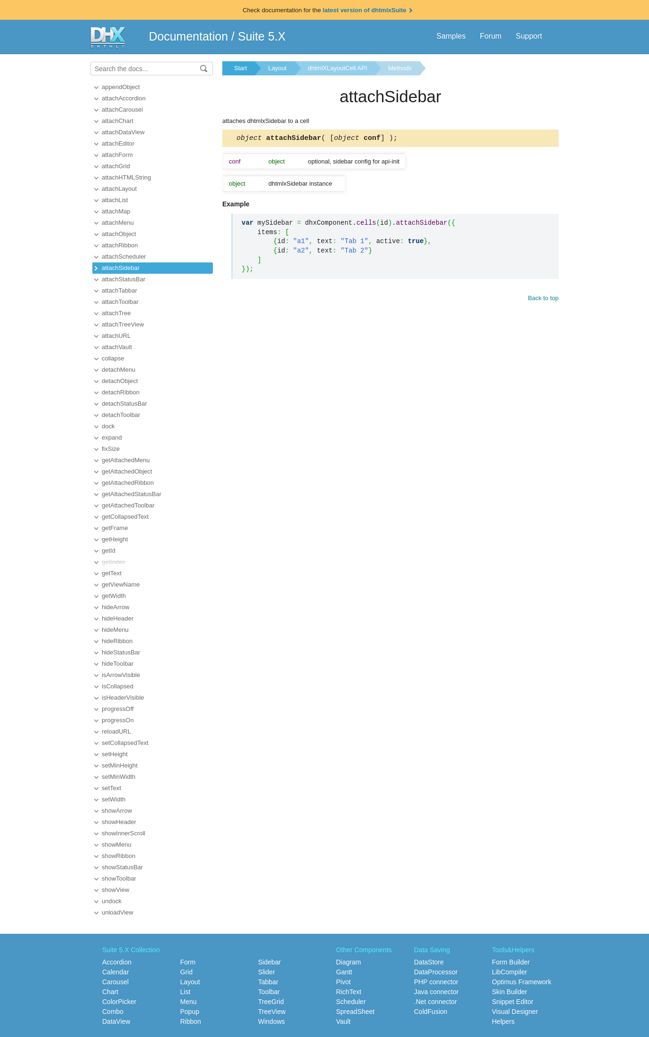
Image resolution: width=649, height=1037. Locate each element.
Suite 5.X (261, 36)
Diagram (348, 962)
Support (529, 36)
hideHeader (117, 618)
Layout (277, 68)
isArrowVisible (121, 674)
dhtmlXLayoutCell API (337, 68)
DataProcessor (436, 972)
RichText (349, 992)
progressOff (118, 708)
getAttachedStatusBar (131, 494)
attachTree (116, 313)
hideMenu (115, 629)
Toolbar (269, 992)
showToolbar (119, 878)
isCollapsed (117, 686)
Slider (266, 972)
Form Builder (511, 962)
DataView (116, 1021)
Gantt (344, 972)
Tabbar (268, 982)
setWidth (114, 799)
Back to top (543, 299)
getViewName (121, 584)
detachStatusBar (124, 403)
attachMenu (118, 222)
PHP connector (436, 982)
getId (108, 550)
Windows (271, 1021)
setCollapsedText (125, 742)
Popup (189, 1011)
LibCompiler (509, 972)
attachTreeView (123, 324)
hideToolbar (117, 663)
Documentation (188, 36)
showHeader (119, 821)
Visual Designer (515, 1011)
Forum (491, 36)
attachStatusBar (124, 279)
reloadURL (116, 731)
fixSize (111, 448)
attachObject (119, 233)
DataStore (429, 962)
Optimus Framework (522, 982)
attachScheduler (124, 256)
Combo (112, 1011)
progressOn (118, 720)
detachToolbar (121, 414)
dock (108, 426)
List (185, 992)
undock (112, 901)
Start (240, 68)
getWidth (114, 595)
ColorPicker (119, 1001)
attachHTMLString (126, 177)
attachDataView (123, 132)
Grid (186, 972)
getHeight (115, 539)
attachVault (117, 347)
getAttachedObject (127, 471)
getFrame (115, 527)
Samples (450, 36)
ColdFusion (430, 1011)
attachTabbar (119, 290)
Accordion (116, 962)
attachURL (116, 335)
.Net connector (435, 1001)
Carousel (115, 982)
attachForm (117, 154)
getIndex (113, 561)
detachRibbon (120, 392)
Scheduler (351, 1001)
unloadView (117, 912)
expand (112, 437)
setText (111, 788)
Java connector (436, 992)
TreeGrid (271, 1001)
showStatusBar (122, 867)
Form (188, 962)
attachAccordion (124, 98)
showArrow (117, 810)
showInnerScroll (124, 833)
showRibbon (119, 855)
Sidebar (269, 962)
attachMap (116, 211)
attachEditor (118, 143)
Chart (110, 992)
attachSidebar (120, 267)
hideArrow (116, 607)
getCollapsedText (125, 516)
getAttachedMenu (126, 460)
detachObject (120, 380)
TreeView (271, 1011)
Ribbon (190, 1021)
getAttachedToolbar (128, 505)
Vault (343, 1021)
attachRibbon (120, 245)
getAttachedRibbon (128, 482)
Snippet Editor (513, 1001)
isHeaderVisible (123, 697)
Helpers (503, 1021)
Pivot (343, 982)
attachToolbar (120, 301)
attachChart (117, 120)
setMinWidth (119, 776)
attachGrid (116, 166)
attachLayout (119, 188)
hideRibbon (117, 641)
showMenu (116, 844)
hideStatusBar (121, 652)
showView (115, 889)
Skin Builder (509, 992)
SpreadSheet (355, 1011)
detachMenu (119, 369)
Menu (188, 1001)
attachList (115, 200)
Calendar (115, 972)
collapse (113, 358)
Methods (400, 68)
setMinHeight (120, 765)
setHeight (115, 754)
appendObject (121, 86)
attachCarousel (122, 109)
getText (112, 573)
